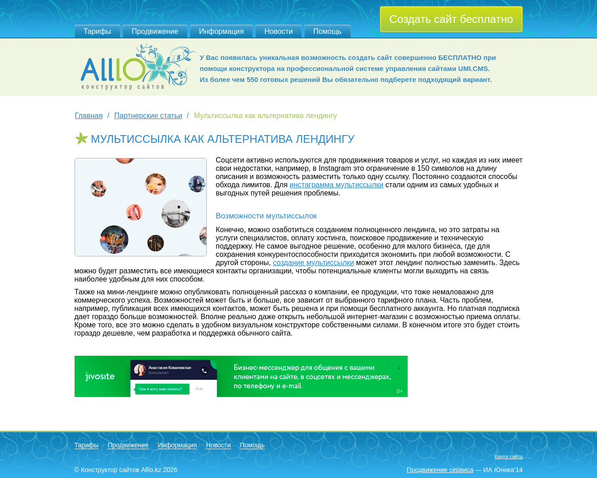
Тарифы (97, 31)
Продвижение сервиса (440, 469)
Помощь (327, 31)
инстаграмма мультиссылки (336, 185)
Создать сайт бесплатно (451, 19)
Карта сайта (508, 456)
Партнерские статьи (148, 116)
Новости (278, 31)
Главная (89, 116)
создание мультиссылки (313, 262)
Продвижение (155, 31)
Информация (221, 31)
